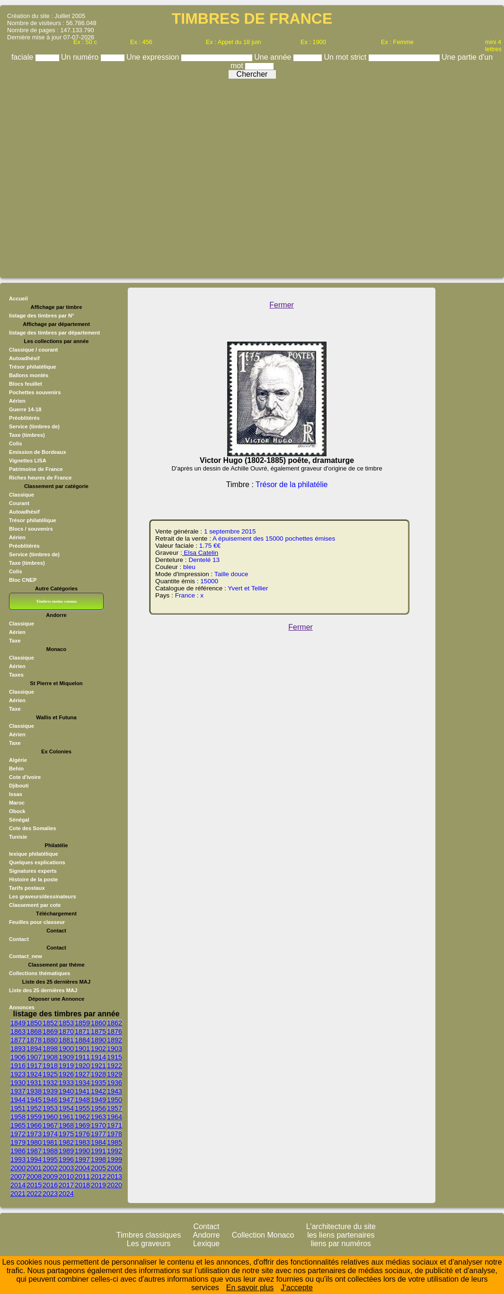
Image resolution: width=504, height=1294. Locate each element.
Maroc (17, 802)
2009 (50, 1176)
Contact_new (25, 956)
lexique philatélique (33, 854)
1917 (34, 1065)
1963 (98, 1117)
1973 (34, 1134)
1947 (66, 1100)
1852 (50, 1023)
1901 (82, 1048)
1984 (98, 1142)
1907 (34, 1057)
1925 (50, 1074)
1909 (66, 1057)
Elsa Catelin (200, 552)
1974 (50, 1134)
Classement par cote (35, 905)
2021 (18, 1193)
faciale (23, 57)
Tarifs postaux (27, 888)
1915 (114, 1057)
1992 (114, 1151)
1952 (34, 1108)
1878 (34, 1040)
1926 (66, 1074)
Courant (19, 503)
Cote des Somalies (32, 828)
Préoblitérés (24, 546)
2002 (50, 1168)
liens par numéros (341, 1244)
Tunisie (18, 837)
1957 (114, 1108)
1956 (98, 1108)
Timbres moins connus (56, 601)
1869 (50, 1031)
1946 (50, 1100)
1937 (18, 1091)
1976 (82, 1134)
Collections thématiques (39, 973)
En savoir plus (250, 1288)
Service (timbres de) (34, 554)
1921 (98, 1065)
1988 (50, 1151)
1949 (98, 1100)
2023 (50, 1193)
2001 (34, 1168)
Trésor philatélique (32, 520)
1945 (34, 1100)
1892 (114, 1040)
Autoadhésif (24, 512)
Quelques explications (37, 862)
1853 (66, 1023)
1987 (34, 1151)
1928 (98, 1074)
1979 (18, 1142)
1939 (50, 1091)
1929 (114, 1074)
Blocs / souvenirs (31, 529)
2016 (50, 1185)
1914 (98, 1057)
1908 (50, 1057)
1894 (34, 1048)
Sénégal (19, 820)
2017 (66, 1185)
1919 (66, 1065)
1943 (114, 1091)
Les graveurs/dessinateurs (42, 896)
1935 (98, 1082)
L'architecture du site (341, 1226)
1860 (98, 1023)
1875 (98, 1031)
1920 (82, 1065)
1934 (82, 1082)
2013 (114, 1176)
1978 (114, 1134)
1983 (82, 1142)
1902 (98, 1048)
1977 (98, 1134)
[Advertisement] (88, 176)
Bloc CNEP (22, 580)
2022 (34, 1193)
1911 (82, 1057)
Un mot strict (346, 57)
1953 (50, 1108)
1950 (114, 1100)
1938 (34, 1091)
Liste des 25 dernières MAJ (43, 990)
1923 (18, 1074)
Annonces (22, 1007)
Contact (19, 939)
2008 (34, 1176)
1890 (98, 1040)
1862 (114, 1023)
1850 (34, 1023)
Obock (17, 811)
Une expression (153, 57)
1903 (114, 1048)
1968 (66, 1125)
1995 (50, 1159)
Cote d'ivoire (25, 777)
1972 (18, 1134)
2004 (82, 1168)
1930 (18, 1082)
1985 (114, 1142)
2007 (18, 1176)
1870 (66, 1031)
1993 (18, 1159)
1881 (66, 1040)
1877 (18, 1040)
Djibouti (19, 785)
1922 (114, 1065)
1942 (98, 1091)
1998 (98, 1159)
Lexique (206, 1244)
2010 (66, 1176)
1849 (18, 1023)
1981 (50, 1142)
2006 (114, 1168)
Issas (15, 794)
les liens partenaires (340, 1235)
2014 (18, 1185)
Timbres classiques (148, 1235)
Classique (21, 495)
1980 (34, 1142)
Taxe (15, 640)
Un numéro (81, 57)
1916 (18, 1065)
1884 (82, 1040)
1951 (18, 1108)
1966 (34, 1125)
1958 (18, 1117)
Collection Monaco (263, 1235)
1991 (98, 1151)
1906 (18, 1057)
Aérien (17, 537)
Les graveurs (149, 1244)
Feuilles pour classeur (37, 922)
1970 (98, 1125)
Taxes (16, 675)
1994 (34, 1159)
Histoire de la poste (33, 879)
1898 (50, 1048)
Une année (273, 57)
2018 (82, 1185)
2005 (98, 1168)
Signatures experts (33, 871)
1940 (66, 1091)
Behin (16, 768)
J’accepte (297, 1288)
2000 (18, 1168)
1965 (18, 1125)
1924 (34, 1074)
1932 (50, 1082)
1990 (82, 1151)
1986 (18, 1151)
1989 (66, 1151)
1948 (82, 1100)
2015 (34, 1185)
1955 (82, 1108)
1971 (114, 1125)
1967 (50, 1125)
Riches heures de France (40, 477)
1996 (66, 1159)
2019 (98, 1185)
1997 (82, 1159)
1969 (82, 1125)
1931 (34, 1082)
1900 (66, 1048)
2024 (66, 1193)
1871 (82, 1031)
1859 (82, 1023)
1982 (66, 1142)
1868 (34, 1031)
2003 (66, 1168)
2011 (82, 1176)
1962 (82, 1117)
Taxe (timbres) (27, 563)
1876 (114, 1031)
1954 (66, 1108)
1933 (66, 1082)
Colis (15, 571)
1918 (50, 1065)
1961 (66, 1117)
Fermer (281, 305)
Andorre (206, 1235)
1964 (114, 1117)
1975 (66, 1134)
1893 (18, 1048)
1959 (34, 1117)
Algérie (18, 760)
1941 (82, 1091)
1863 (18, 1031)
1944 (18, 1100)
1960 (50, 1117)
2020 (114, 1185)
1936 (114, 1082)
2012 (98, 1176)
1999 (114, 1159)
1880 (50, 1040)
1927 (82, 1074)
